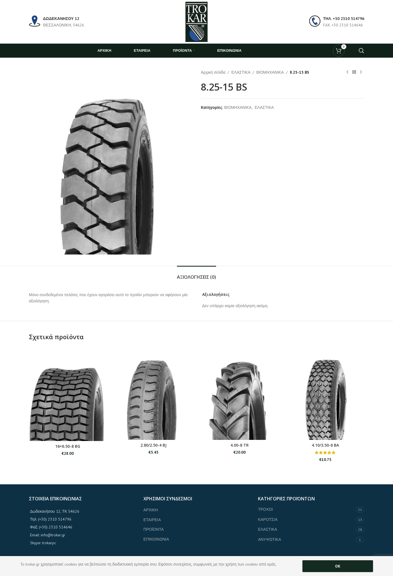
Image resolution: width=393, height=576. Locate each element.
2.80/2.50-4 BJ (153, 445)
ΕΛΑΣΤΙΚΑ (240, 72)
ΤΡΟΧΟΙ (265, 509)
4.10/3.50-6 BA (325, 445)
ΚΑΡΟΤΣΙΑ (267, 519)
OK (337, 566)
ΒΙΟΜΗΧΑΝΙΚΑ (270, 72)
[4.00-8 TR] (240, 393)
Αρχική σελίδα (213, 72)
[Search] (361, 50)
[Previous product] (347, 72)
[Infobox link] (56, 21)
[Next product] (361, 72)
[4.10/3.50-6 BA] (325, 393)
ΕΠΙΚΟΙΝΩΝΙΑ (156, 539)
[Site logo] (196, 21)
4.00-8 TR (239, 445)
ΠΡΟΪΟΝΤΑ (153, 529)
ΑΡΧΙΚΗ (150, 509)
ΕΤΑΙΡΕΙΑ (152, 519)
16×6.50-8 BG (67, 446)
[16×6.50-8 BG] (68, 394)
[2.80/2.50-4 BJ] (153, 393)
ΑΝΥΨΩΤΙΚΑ (269, 539)
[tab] (196, 274)
